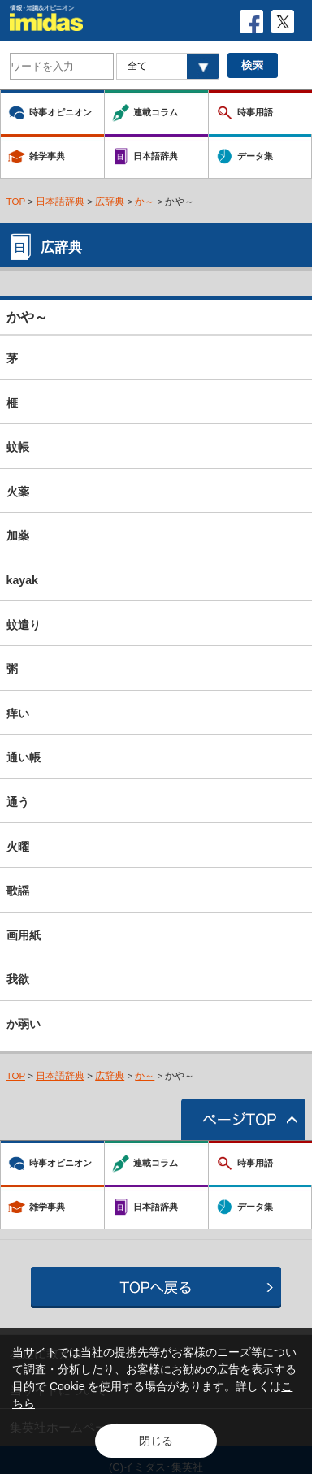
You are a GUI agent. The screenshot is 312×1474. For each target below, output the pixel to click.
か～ (144, 201)
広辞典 (109, 201)
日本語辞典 (60, 201)
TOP (15, 201)
